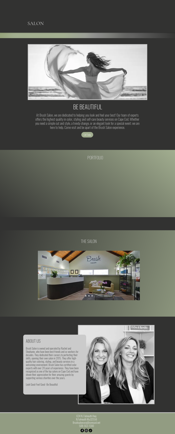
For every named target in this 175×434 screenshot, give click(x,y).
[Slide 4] (92, 295)
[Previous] (42, 276)
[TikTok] (90, 430)
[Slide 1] (85, 295)
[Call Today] (87, 134)
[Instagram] (86, 430)
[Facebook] (82, 430)
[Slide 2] (88, 295)
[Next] (136, 276)
